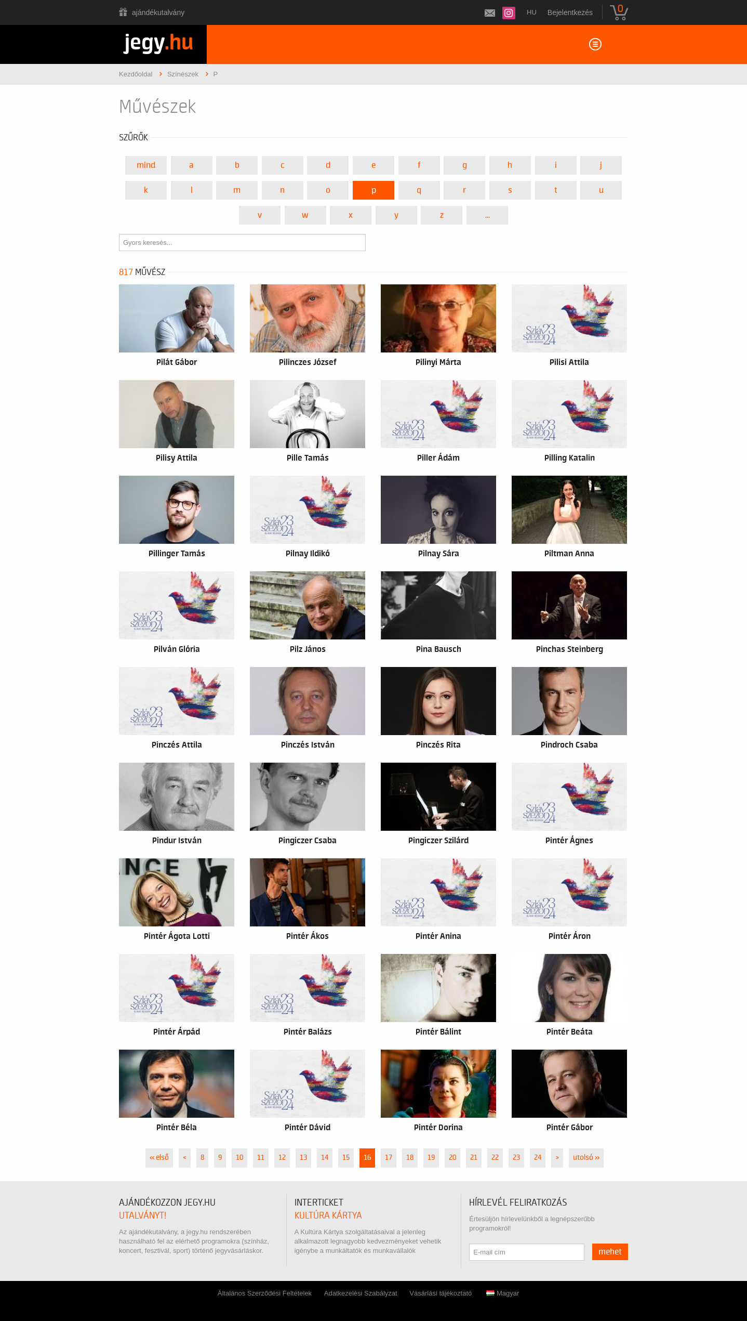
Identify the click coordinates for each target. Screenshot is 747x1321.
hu (532, 12)
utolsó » (586, 1158)
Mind (146, 165)
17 (388, 1158)
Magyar (502, 1293)
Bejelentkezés (570, 12)
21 (473, 1158)
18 (409, 1158)
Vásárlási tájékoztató (440, 1293)
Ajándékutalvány (158, 12)
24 (537, 1158)
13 (303, 1158)
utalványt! (142, 1215)
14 (324, 1158)
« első (159, 1158)
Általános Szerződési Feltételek (265, 1293)
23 (516, 1158)
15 (346, 1158)
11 (260, 1158)
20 (452, 1158)
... (487, 215)
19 (431, 1158)
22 (495, 1158)
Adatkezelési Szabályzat (360, 1293)
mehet (610, 1252)
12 (282, 1158)
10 (239, 1158)
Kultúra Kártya (328, 1215)
